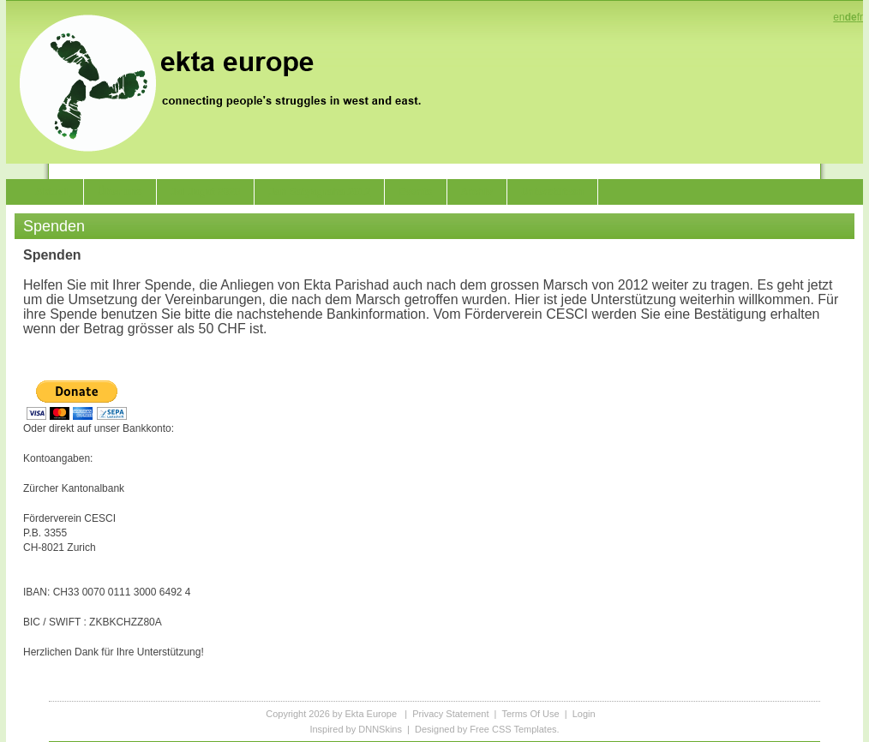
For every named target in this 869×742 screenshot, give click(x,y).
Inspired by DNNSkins (355, 729)
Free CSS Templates (513, 729)
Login (584, 714)
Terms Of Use (530, 714)
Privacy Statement (450, 714)
